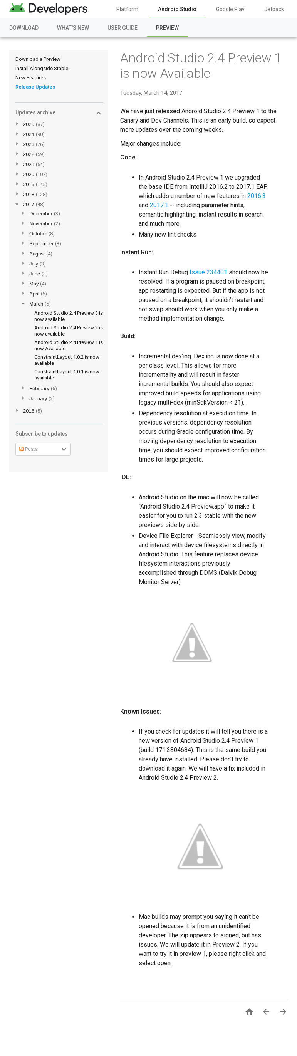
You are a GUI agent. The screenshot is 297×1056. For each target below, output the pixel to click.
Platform (127, 9)
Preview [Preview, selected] (167, 28)
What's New (73, 28)
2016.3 (256, 196)
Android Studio (177, 9)
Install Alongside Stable (41, 68)
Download (24, 28)
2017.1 (159, 205)
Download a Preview (37, 59)
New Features (30, 78)
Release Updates (35, 87)
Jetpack (274, 9)
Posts (28, 449)
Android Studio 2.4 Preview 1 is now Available (200, 65)
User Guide (122, 28)
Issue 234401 (208, 272)
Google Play (230, 9)
